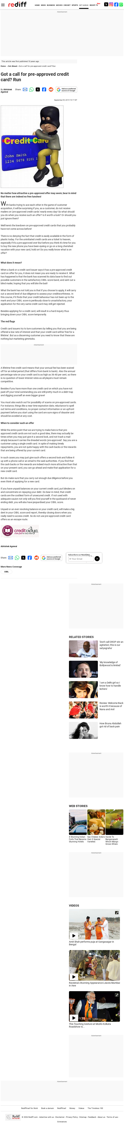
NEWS (43, 5)
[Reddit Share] (50, 89)
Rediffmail (61, 1108)
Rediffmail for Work (29, 1108)
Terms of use (112, 1117)
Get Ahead (12, 66)
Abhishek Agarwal (6, 90)
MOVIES (59, 5)
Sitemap (82, 1117)
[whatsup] (121, 4)
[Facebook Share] (44, 89)
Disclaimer (60, 1117)
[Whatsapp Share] (31, 89)
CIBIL (6, 572)
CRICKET (67, 5)
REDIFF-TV (94, 5)
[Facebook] (116, 4)
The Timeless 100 (95, 1108)
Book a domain (47, 1108)
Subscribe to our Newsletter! (79, 555)
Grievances (62, 1122)
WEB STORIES (78, 806)
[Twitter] (106, 4)
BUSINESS (51, 5)
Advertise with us (46, 1117)
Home (3, 66)
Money (72, 1108)
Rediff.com (33, 1117)
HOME (37, 5)
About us (101, 1117)
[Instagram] (111, 4)
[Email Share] (24, 89)
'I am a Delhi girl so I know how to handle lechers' (110, 685)
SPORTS (75, 5)
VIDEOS (74, 905)
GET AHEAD (83, 5)
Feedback (92, 1117)
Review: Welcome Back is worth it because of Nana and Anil (111, 706)
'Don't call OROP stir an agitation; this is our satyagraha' (111, 645)
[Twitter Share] (37, 89)
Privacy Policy (72, 1117)
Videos (81, 1108)
